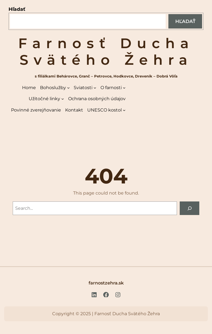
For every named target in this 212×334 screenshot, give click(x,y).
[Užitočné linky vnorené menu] (62, 98)
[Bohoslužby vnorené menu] (68, 87)
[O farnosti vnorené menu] (124, 87)
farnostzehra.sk (106, 283)
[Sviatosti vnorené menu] (95, 87)
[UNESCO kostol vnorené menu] (124, 110)
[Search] (189, 208)
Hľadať (17, 9)
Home (29, 87)
